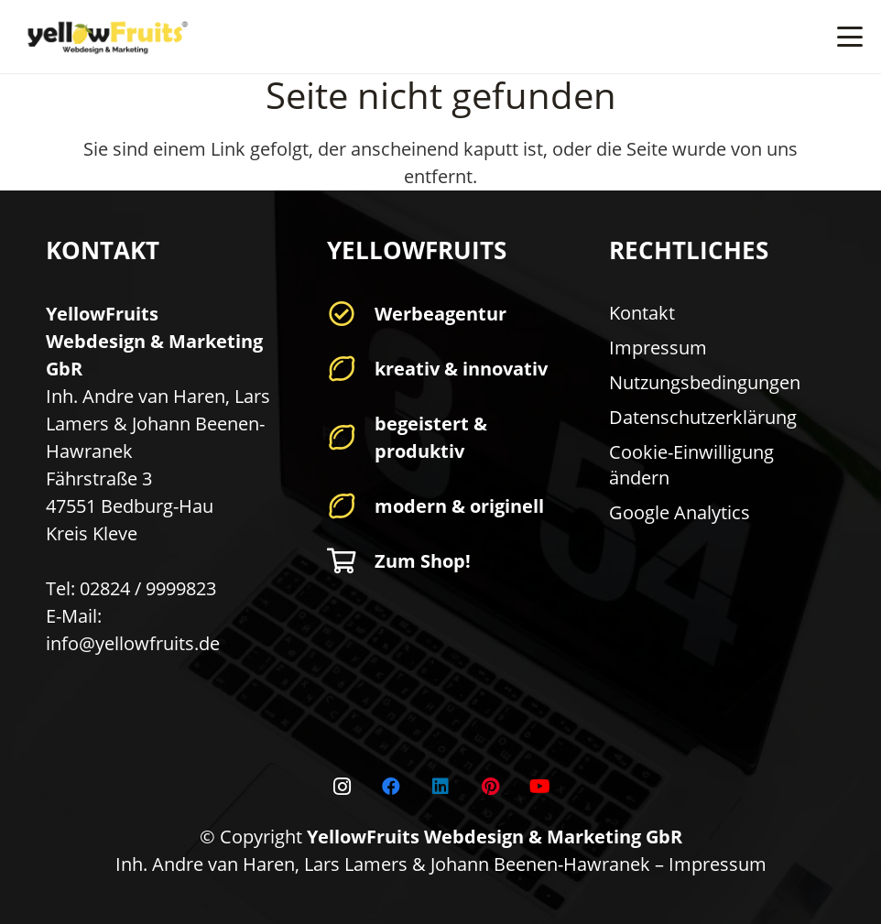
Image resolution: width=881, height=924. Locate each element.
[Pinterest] (490, 787)
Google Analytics (679, 512)
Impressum (658, 347)
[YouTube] (539, 787)
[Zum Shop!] (350, 561)
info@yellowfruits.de (133, 643)
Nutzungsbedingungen (704, 382)
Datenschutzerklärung (703, 417)
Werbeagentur (440, 313)
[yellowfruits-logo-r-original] (105, 37)
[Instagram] (341, 787)
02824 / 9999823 (148, 588)
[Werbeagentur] (350, 314)
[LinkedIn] (440, 787)
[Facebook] (391, 787)
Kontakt (642, 312)
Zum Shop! (423, 561)
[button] (849, 36)
